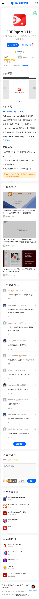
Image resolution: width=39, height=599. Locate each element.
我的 (36, 3)
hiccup (7, 370)
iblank (22, 57)
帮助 (14, 176)
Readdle (25, 65)
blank (6, 216)
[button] (34, 88)
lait (6, 290)
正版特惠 (28, 45)
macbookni (9, 400)
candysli (8, 323)
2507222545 (33, 587)
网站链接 (5, 587)
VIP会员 (20, 585)
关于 (3, 585)
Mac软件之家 (19, 3)
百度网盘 (14, 45)
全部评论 (11, 284)
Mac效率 (20, 111)
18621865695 (10, 355)
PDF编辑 (8, 111)
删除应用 (11, 585)
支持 (9, 299)
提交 (31, 481)
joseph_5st (9, 429)
